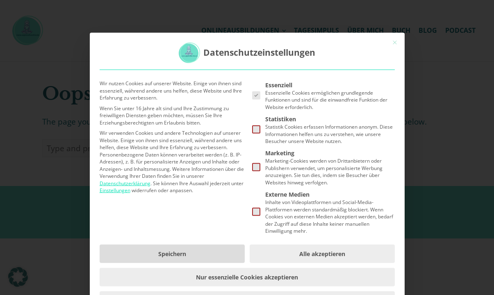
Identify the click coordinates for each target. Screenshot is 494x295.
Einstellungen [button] (115, 236)
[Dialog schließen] (394, 88)
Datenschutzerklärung (125, 229)
